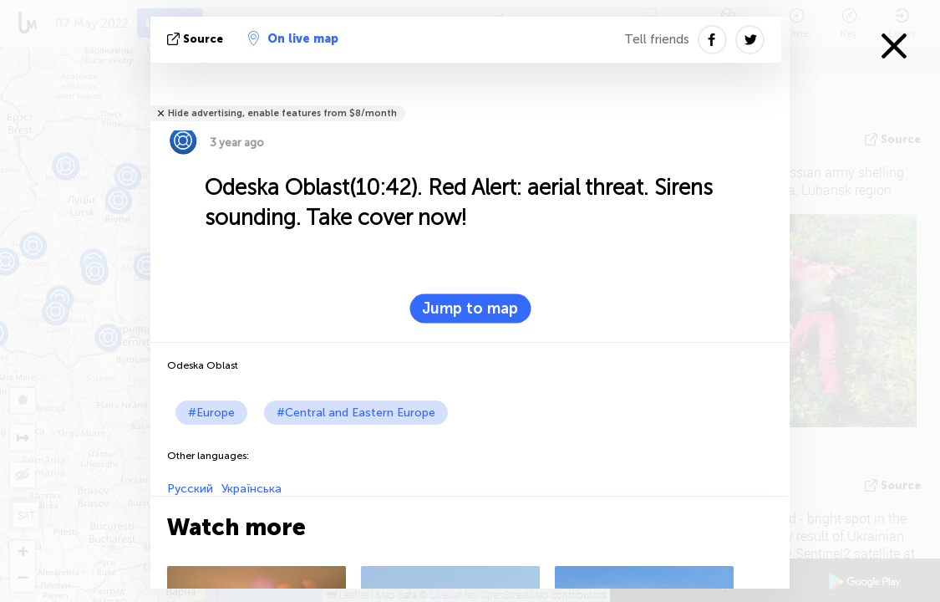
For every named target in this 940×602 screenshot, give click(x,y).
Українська (251, 489)
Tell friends (656, 39)
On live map (293, 38)
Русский (190, 489)
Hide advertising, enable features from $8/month (282, 113)
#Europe (211, 413)
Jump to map (470, 308)
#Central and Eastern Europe (356, 413)
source (196, 39)
